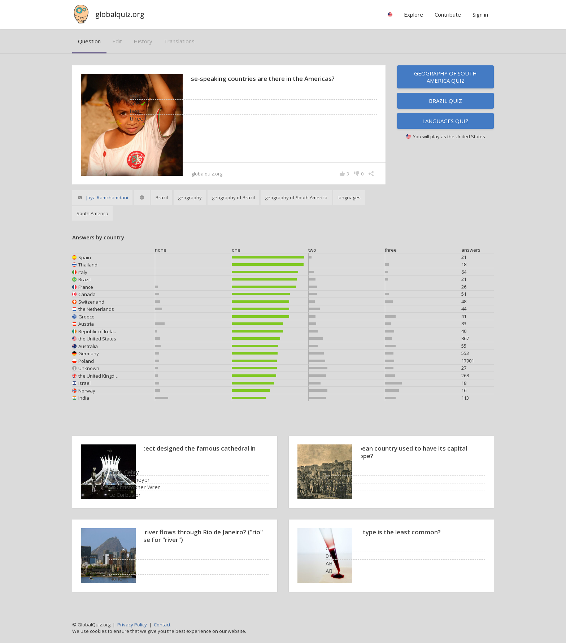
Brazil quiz (445, 100)
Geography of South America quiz (445, 77)
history (143, 41)
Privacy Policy (132, 624)
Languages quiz (445, 121)
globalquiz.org (119, 14)
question (89, 41)
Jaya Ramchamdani (107, 197)
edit (117, 41)
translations (179, 41)
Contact (162, 624)
